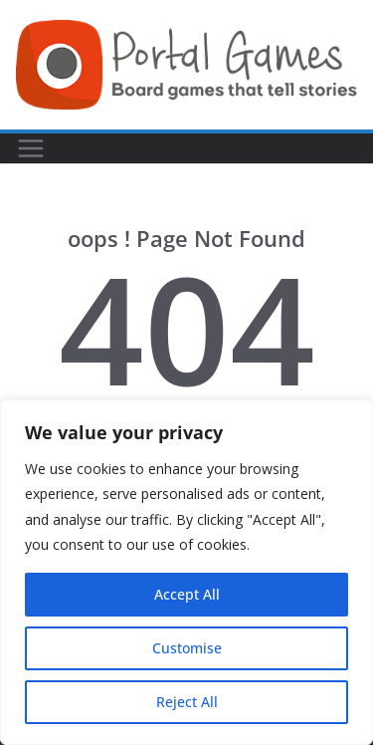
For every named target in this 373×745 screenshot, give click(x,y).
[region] (186, 572)
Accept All (187, 594)
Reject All (187, 701)
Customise (187, 647)
